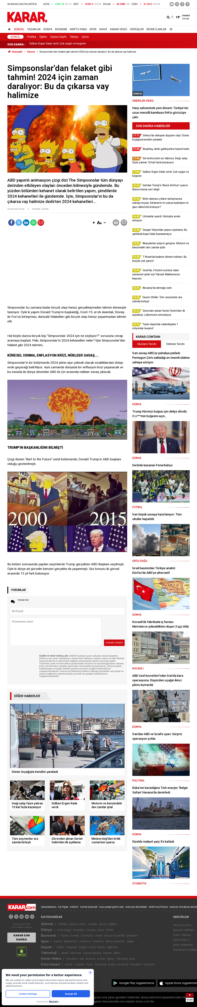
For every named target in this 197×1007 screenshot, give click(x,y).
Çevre (85, 36)
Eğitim (43, 36)
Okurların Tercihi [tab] (146, 344)
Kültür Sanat (97, 947)
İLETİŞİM (63, 907)
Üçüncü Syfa (77, 924)
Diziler (61, 947)
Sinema (90, 959)
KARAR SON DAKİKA (21, 937)
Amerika (78, 930)
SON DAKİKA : (16, 44)
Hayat (103, 29)
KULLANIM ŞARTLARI (111, 907)
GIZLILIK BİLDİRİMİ (136, 907)
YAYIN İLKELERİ (88, 907)
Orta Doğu (64, 930)
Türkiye (74, 36)
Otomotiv (87, 936)
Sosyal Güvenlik (114, 936)
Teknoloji (49, 953)
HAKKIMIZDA (49, 907)
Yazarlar (34, 29)
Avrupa (91, 930)
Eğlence (112, 947)
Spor (92, 29)
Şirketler (132, 936)
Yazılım (107, 953)
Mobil (64, 953)
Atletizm (98, 941)
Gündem (72, 959)
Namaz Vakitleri (183, 930)
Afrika (109, 930)
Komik (101, 959)
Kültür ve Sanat (118, 964)
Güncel (19, 29)
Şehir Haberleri (183, 945)
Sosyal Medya (92, 953)
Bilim (117, 953)
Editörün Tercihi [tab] (175, 344)
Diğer (130, 941)
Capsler (79, 964)
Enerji (98, 936)
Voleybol (85, 941)
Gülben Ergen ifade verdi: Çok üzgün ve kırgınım (57, 44)
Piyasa (65, 936)
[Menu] (170, 29)
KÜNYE (74, 907)
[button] (94, 223)
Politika (31, 36)
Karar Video (118, 29)
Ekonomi (61, 29)
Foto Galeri (50, 964)
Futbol (58, 941)
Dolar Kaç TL (181, 940)
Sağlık (83, 947)
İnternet (75, 953)
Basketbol (70, 941)
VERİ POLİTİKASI (158, 907)
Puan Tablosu (182, 935)
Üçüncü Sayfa (58, 36)
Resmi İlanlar (156, 29)
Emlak (75, 936)
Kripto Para (78, 29)
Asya (100, 930)
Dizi (81, 959)
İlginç (110, 959)
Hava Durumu (182, 925)
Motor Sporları (115, 941)
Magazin (71, 947)
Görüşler (137, 29)
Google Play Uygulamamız (136, 983)
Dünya (47, 29)
